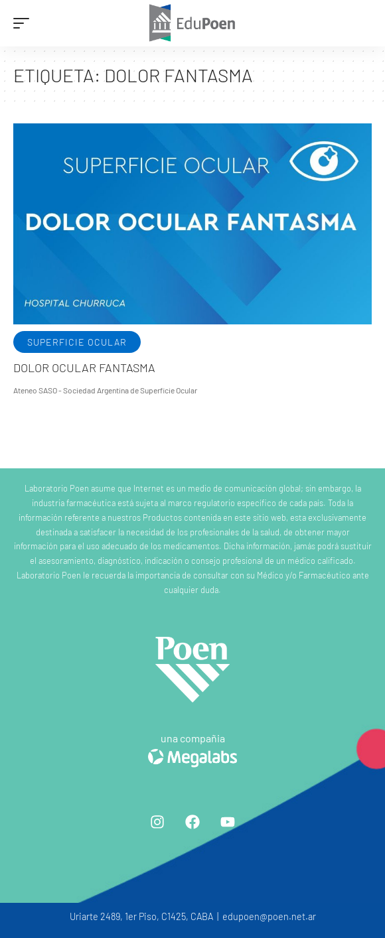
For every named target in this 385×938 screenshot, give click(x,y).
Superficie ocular (77, 342)
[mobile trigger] (24, 23)
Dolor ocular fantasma (84, 367)
